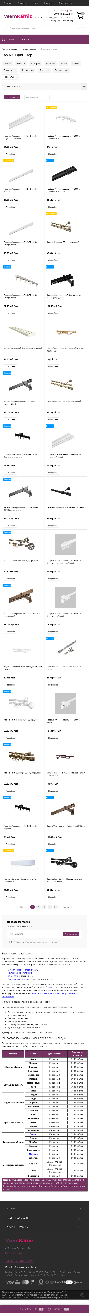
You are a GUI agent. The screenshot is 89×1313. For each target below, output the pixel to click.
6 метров (35, 63)
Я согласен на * (35, 947)
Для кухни (44, 70)
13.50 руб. (66, 629)
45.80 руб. (66, 469)
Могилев (33, 1159)
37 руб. (66, 149)
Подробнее (10, 154)
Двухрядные (10, 70)
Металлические (15, 975)
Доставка (48, 3)
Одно (10, 981)
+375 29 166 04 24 (63, 14)
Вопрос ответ (65, 3)
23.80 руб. (66, 683)
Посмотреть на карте (15, 1258)
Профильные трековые (19, 984)
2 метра (7, 63)
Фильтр (12, 97)
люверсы (35, 999)
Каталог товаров (15, 39)
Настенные (13, 978)
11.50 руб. (23, 362)
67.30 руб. (66, 255)
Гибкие (75, 63)
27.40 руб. (23, 309)
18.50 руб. (23, 202)
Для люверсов (62, 70)
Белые (64, 63)
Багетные (50, 63)
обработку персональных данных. (41, 947)
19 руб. (66, 362)
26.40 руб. (23, 897)
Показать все (10, 77)
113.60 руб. (23, 416)
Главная (8, 3)
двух (16, 981)
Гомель (33, 1139)
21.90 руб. (66, 576)
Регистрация (67, 10)
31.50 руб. (23, 149)
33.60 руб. (66, 202)
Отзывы (22, 3)
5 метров (21, 63)
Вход (56, 10)
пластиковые (31, 975)
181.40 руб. (66, 309)
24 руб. (23, 843)
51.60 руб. (66, 523)
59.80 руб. (23, 576)
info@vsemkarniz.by (24, 1272)
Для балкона (27, 70)
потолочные (26, 978)
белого (49, 992)
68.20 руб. (66, 416)
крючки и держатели (50, 999)
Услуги (35, 3)
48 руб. (23, 469)
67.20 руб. (23, 790)
